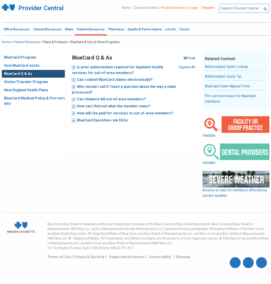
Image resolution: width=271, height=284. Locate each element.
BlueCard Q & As (18, 74)
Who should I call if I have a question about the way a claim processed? (124, 89)
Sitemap (183, 257)
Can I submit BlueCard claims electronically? (115, 79)
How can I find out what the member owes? (113, 106)
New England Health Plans (26, 90)
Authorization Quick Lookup (226, 66)
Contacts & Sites (146, 8)
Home (126, 8)
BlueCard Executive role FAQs (102, 120)
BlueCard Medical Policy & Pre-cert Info (34, 101)
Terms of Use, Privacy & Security (76, 257)
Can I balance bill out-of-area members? (111, 99)
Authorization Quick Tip (223, 76)
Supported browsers (127, 257)
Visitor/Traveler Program (26, 82)
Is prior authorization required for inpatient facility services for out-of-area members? (117, 70)
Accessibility (160, 257)
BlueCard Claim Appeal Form (227, 86)
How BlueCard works (22, 65)
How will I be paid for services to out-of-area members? (125, 113)
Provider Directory (174, 8)
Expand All (187, 67)
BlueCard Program (20, 57)
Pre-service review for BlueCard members (230, 99)
